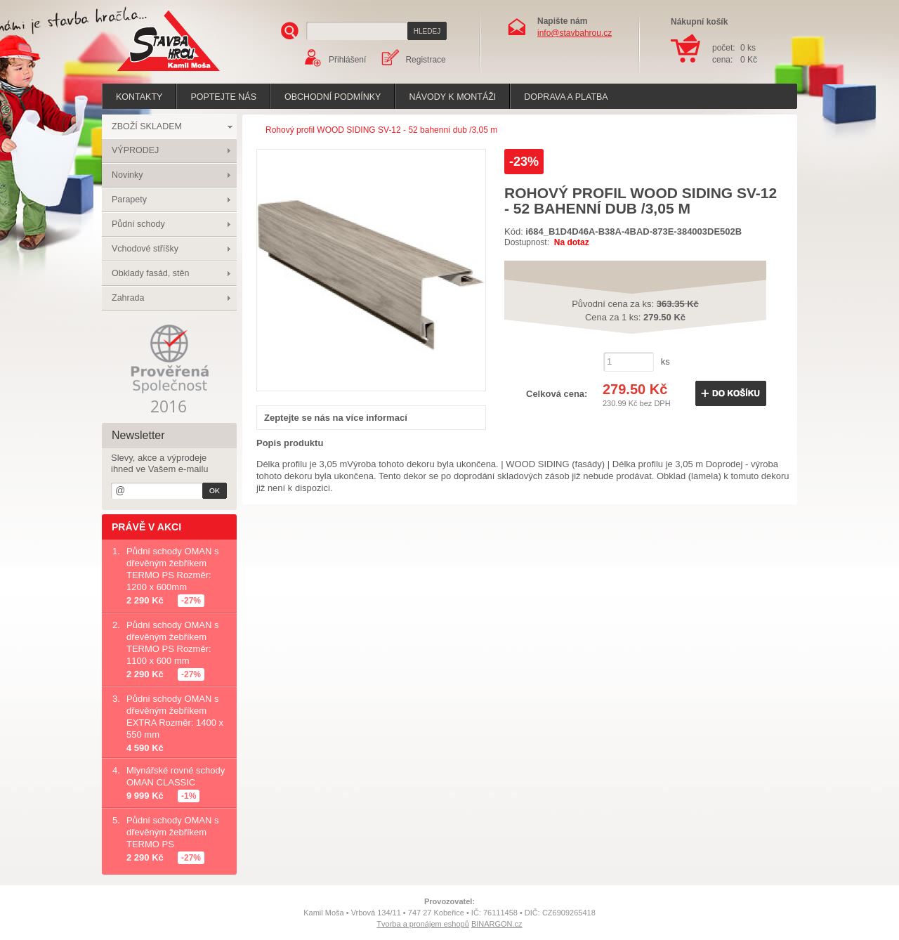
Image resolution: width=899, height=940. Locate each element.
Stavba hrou (147, 72)
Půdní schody (138, 224)
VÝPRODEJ (135, 150)
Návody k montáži (452, 97)
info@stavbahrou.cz (574, 33)
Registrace (425, 60)
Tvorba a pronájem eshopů (422, 924)
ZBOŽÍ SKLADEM (147, 126)
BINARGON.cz (497, 924)
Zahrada (128, 298)
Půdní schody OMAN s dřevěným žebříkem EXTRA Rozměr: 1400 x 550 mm (174, 716)
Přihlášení (347, 60)
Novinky (127, 175)
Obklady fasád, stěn (150, 273)
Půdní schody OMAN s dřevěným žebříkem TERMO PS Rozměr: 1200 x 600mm (172, 569)
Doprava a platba (566, 97)
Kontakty (139, 97)
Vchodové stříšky (145, 249)
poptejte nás (223, 97)
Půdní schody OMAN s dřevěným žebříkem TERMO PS (172, 832)
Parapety (129, 199)
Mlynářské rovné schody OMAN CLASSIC (175, 776)
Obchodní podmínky (332, 97)
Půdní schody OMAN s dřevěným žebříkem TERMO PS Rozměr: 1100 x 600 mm (172, 643)
